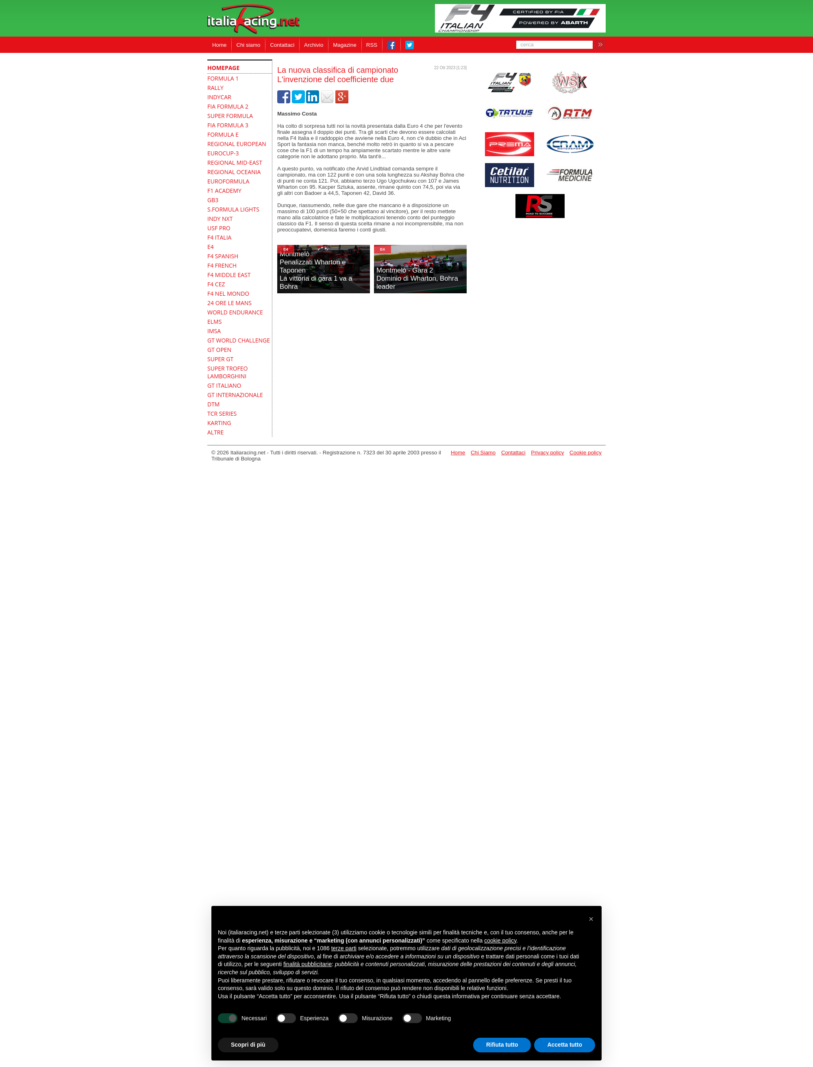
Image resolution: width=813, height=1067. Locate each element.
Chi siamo (248, 45)
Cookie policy (586, 452)
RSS (371, 45)
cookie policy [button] (500, 940)
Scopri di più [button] (248, 1044)
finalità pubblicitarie (307, 964)
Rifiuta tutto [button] (502, 1044)
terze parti (344, 948)
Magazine (345, 45)
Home (219, 45)
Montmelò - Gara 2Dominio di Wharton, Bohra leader (417, 278)
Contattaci (282, 45)
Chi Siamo (483, 452)
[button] (591, 918)
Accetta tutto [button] (564, 1044)
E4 (285, 249)
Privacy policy (547, 452)
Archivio (313, 45)
